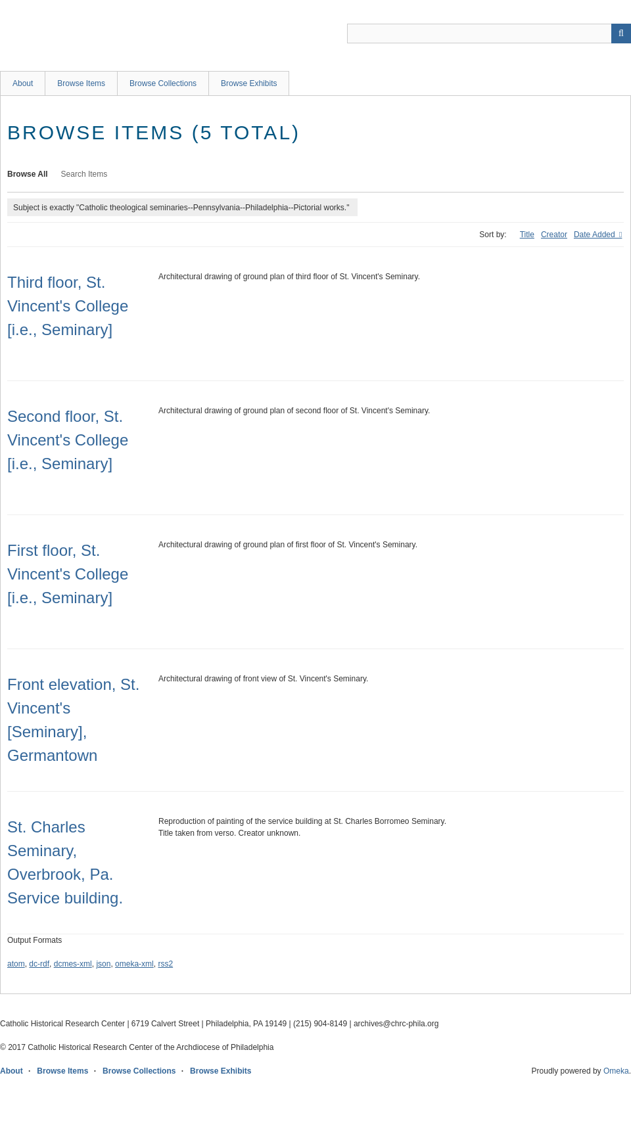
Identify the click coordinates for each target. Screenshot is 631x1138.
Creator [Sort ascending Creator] (554, 234)
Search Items (84, 174)
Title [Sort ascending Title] (527, 234)
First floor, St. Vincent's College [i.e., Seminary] (67, 573)
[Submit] (621, 33)
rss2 (165, 963)
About (22, 83)
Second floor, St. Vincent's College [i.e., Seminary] (67, 439)
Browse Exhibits (249, 83)
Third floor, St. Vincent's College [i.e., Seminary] (67, 305)
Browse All (27, 174)
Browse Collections (163, 83)
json (103, 963)
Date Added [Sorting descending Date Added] (595, 234)
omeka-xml (134, 963)
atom (16, 963)
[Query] (489, 33)
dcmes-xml (73, 963)
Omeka (616, 1071)
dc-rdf (39, 963)
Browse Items (81, 83)
